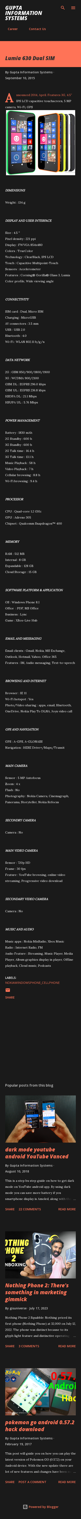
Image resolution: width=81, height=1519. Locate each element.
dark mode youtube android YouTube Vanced (36, 1153)
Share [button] (10, 997)
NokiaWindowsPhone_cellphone (32, 983)
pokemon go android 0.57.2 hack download (40, 1426)
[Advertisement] (40, 1042)
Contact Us (34, 29)
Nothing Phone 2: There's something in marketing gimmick (37, 1292)
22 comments (30, 1209)
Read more (67, 1209)
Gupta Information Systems (23, 13)
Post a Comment (32, 1482)
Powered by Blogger (41, 1507)
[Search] (62, 7)
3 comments (29, 1346)
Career (10, 29)
